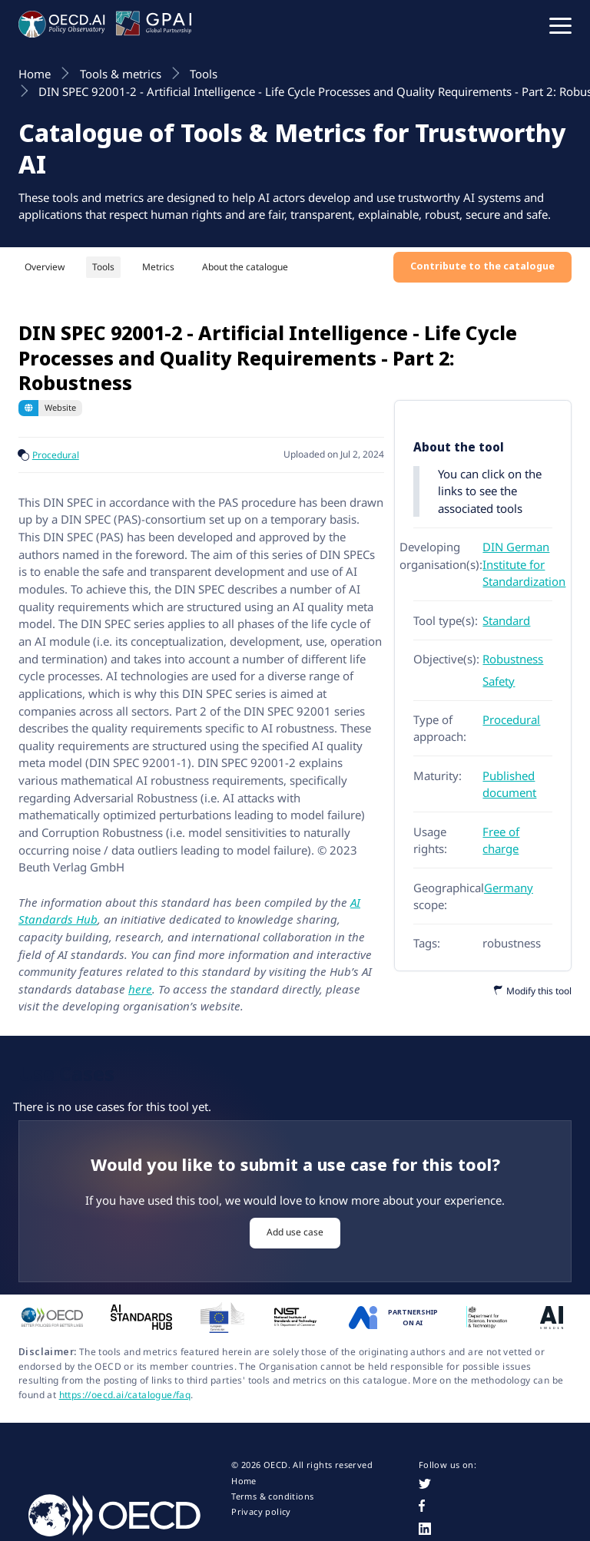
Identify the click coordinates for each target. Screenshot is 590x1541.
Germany (508, 887)
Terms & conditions (272, 1496)
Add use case (295, 1231)
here (140, 989)
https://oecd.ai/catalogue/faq (125, 1394)
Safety (498, 681)
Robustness (512, 658)
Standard (506, 620)
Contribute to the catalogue (482, 266)
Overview (45, 266)
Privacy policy (261, 1511)
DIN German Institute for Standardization (523, 564)
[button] (560, 24)
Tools (103, 266)
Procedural (55, 454)
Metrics (158, 266)
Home (244, 1481)
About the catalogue (245, 266)
